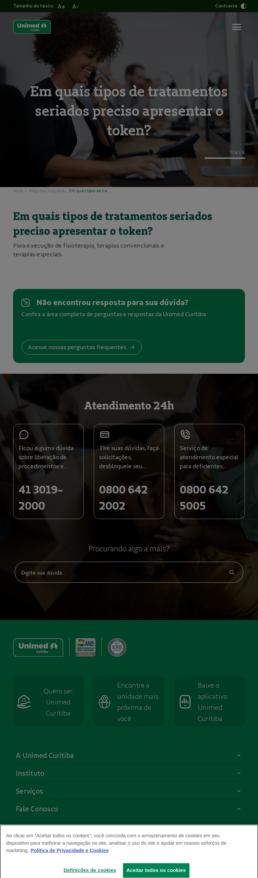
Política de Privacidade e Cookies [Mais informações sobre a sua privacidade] (70, 853)
